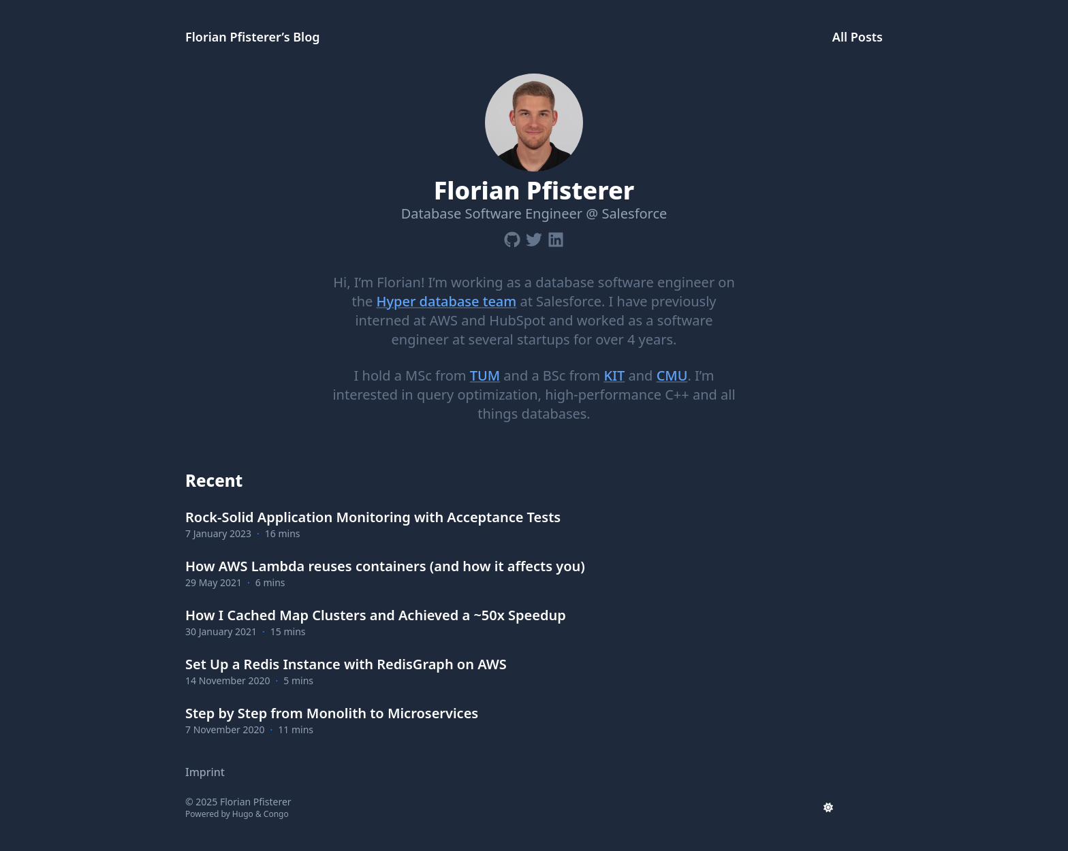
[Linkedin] (556, 237)
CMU (672, 375)
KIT (614, 375)
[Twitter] (534, 237)
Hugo (242, 814)
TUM (485, 375)
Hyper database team (446, 301)
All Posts (857, 37)
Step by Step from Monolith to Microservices (331, 713)
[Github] (512, 237)
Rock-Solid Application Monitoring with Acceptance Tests (373, 517)
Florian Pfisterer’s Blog (252, 37)
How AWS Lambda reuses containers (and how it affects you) (385, 566)
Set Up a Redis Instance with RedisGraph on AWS (346, 664)
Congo (276, 814)
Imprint (205, 772)
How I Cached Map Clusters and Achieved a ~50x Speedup (375, 615)
